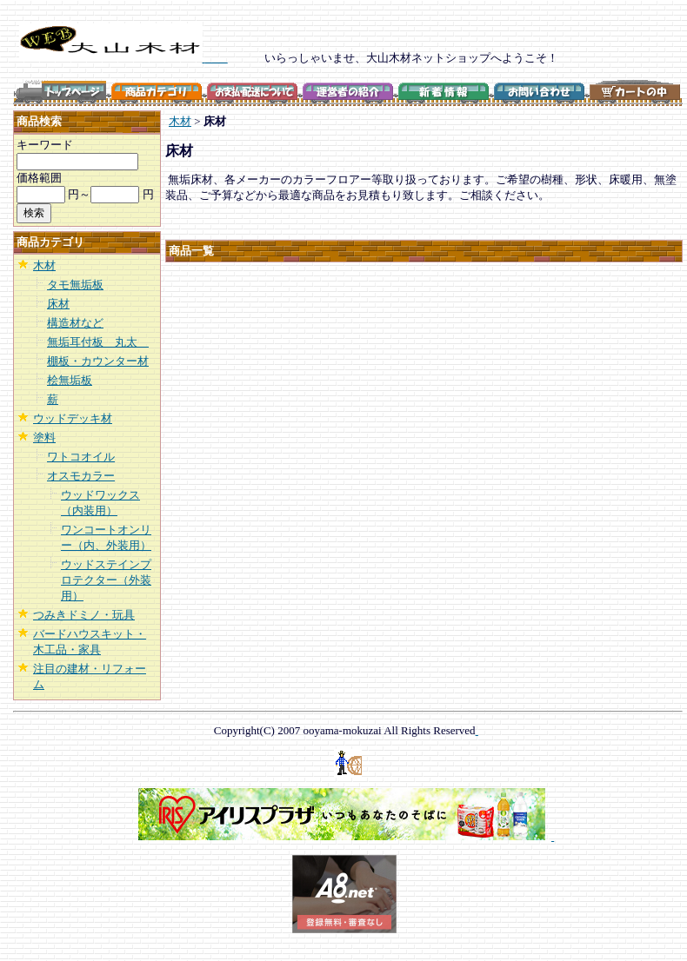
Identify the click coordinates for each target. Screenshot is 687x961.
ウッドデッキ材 (72, 418)
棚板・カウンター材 (98, 361)
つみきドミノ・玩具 (84, 614)
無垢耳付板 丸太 (98, 341)
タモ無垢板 (75, 284)
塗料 (44, 437)
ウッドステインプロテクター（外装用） (106, 580)
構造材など (75, 322)
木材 (44, 265)
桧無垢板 (69, 380)
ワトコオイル (81, 456)
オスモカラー (81, 475)
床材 (58, 303)
